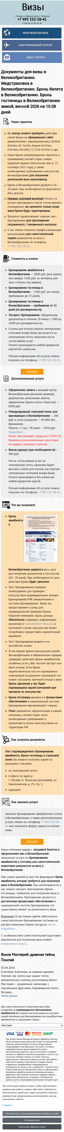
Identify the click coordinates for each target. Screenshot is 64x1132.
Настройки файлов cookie (32, 1127)
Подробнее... (17, 432)
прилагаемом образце (39, 624)
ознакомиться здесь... (15, 944)
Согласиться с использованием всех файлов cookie (32, 1113)
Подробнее (7, 1105)
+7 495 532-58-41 (19, 246)
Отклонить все (31, 1120)
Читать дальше (9, 995)
